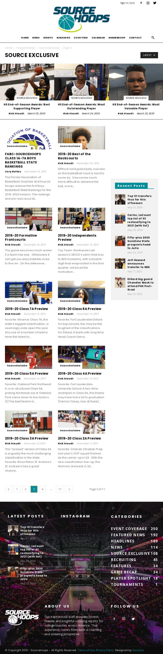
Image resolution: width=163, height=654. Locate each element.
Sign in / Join (127, 2)
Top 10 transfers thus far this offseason (139, 199)
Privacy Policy (105, 650)
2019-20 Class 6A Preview (79, 309)
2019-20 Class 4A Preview (80, 373)
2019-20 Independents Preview (77, 237)
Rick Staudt (16, 113)
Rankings (63, 37)
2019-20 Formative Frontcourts (21, 237)
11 (60, 489)
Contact (135, 37)
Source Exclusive (49, 48)
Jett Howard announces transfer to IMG (138, 263)
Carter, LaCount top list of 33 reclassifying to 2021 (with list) (139, 220)
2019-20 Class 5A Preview (26, 373)
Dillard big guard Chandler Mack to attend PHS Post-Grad (140, 284)
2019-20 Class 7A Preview (26, 309)
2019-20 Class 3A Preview (26, 438)
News (36, 37)
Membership (117, 37)
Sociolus (138, 650)
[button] (153, 38)
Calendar (98, 37)
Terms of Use (86, 650)
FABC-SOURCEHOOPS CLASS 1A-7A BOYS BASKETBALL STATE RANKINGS (23, 160)
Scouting (81, 37)
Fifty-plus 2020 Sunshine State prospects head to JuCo (138, 243)
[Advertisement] (134, 146)
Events (48, 37)
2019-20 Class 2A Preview (79, 438)
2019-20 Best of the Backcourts (74, 156)
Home (25, 37)
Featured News (26, 48)
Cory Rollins (13, 171)
